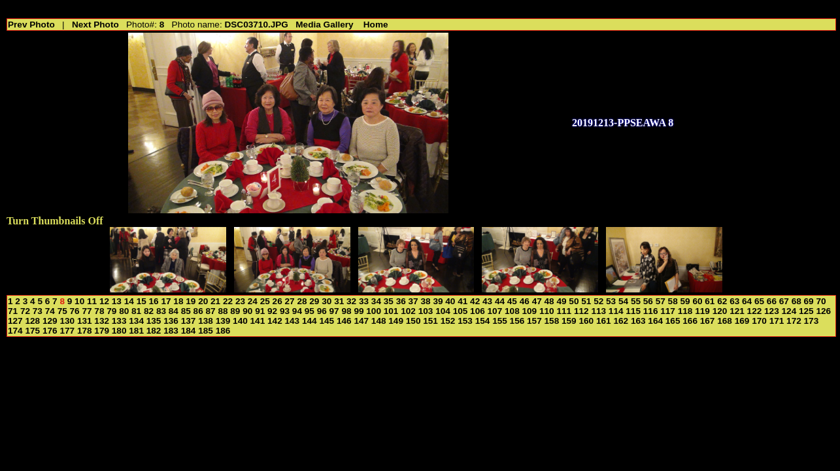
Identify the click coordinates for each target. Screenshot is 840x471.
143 (292, 321)
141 (257, 321)
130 (67, 321)
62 (722, 301)
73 (37, 311)
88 (222, 311)
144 (309, 321)
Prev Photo (31, 24)
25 (265, 301)
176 (50, 331)
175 (32, 331)
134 (136, 321)
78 (99, 311)
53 (611, 301)
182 (153, 331)
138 (205, 321)
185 (205, 331)
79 (111, 311)
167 (707, 321)
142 (274, 321)
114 (616, 311)
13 (117, 301)
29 (314, 301)
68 (796, 301)
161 (603, 321)
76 (75, 311)
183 (170, 331)
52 (598, 301)
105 (460, 311)
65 (759, 301)
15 (141, 301)
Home (375, 24)
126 (823, 311)
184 (188, 331)
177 (67, 331)
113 (598, 311)
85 (186, 311)
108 (512, 311)
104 (442, 311)
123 (771, 311)
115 (633, 311)
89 (235, 311)
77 (87, 311)
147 (361, 321)
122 (754, 311)
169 (742, 321)
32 (351, 301)
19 (190, 301)
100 (373, 311)
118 (685, 311)
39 (438, 301)
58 (673, 301)
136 (170, 321)
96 (322, 311)
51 (586, 301)
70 (821, 301)
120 (720, 311)
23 (240, 301)
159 (569, 321)
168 (724, 321)
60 (697, 301)
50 (574, 301)
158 (552, 321)
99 (358, 311)
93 (285, 311)
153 (465, 321)
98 (346, 311)
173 (811, 321)
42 (475, 301)
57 (660, 301)
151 (430, 321)
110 (546, 311)
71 (13, 311)
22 (228, 301)
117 (667, 311)
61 (709, 301)
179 (101, 331)
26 (277, 301)
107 (495, 311)
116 (650, 311)
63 (734, 301)
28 (302, 301)
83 (161, 311)
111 (563, 311)
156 (517, 321)
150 (413, 321)
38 (425, 301)
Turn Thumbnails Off (55, 220)
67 (784, 301)
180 (119, 331)
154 (482, 321)
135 (153, 321)
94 (297, 311)
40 (450, 301)
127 (15, 321)
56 (648, 301)
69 (809, 301)
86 (198, 311)
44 (500, 301)
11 (92, 301)
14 (129, 301)
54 (623, 301)
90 (247, 311)
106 (477, 311)
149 (395, 321)
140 (240, 321)
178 (84, 331)
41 (462, 301)
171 (776, 321)
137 (188, 321)
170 (759, 321)
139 (223, 321)
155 (499, 321)
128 (32, 321)
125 (806, 311)
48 (549, 301)
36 (401, 301)
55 (636, 301)
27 (290, 301)
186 (223, 331)
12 (104, 301)
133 (119, 321)
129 (50, 321)
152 (448, 321)
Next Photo (95, 24)
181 (136, 331)
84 (173, 311)
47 (537, 301)
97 (334, 311)
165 (672, 321)
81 (136, 311)
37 (413, 301)
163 (638, 321)
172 (793, 321)
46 (524, 301)
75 (62, 311)
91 (260, 311)
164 (655, 321)
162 (620, 321)
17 (166, 301)
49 (561, 301)
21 (215, 301)
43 (487, 301)
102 (408, 311)
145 (326, 321)
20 (203, 301)
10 (79, 301)
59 (685, 301)
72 (25, 311)
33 (364, 301)
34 (376, 301)
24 (253, 301)
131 (84, 321)
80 (124, 311)
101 (391, 311)
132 (101, 321)
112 (581, 311)
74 (50, 311)
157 (534, 321)
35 (389, 301)
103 (425, 311)
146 (344, 321)
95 (309, 311)
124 (789, 311)
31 (339, 301)
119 (702, 311)
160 (586, 321)
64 (747, 301)
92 (272, 311)
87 (211, 311)
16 (154, 301)
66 (772, 301)
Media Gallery (324, 24)
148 (378, 321)
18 (178, 301)
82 (149, 311)
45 (512, 301)
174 (15, 331)
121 (737, 311)
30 (326, 301)
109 (529, 311)
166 (689, 321)
